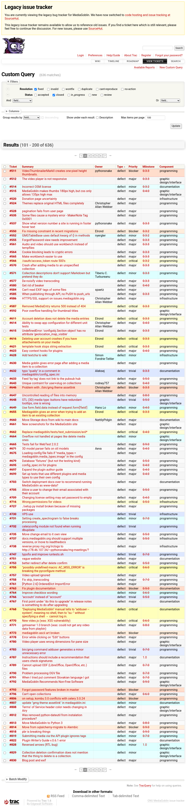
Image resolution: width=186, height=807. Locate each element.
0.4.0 (146, 191)
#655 (12, 412)
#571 (12, 273)
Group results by (12, 117)
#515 (12, 191)
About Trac (130, 55)
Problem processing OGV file (41, 673)
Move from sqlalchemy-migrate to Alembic (50, 727)
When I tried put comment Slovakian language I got (55, 677)
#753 (12, 563)
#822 (12, 740)
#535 (12, 215)
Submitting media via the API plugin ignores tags (54, 736)
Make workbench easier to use (42, 256)
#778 (12, 637)
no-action (130, 89)
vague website (31, 558)
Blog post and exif (34, 760)
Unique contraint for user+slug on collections (51, 383)
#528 (12, 211)
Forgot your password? (168, 55)
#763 (12, 588)
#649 (12, 407)
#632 (12, 371)
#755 (12, 567)
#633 (12, 378)
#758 (12, 579)
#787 (12, 657)
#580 (12, 285)
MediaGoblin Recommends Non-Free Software (52, 682)
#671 (12, 448)
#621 (12, 346)
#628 (12, 355)
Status (29, 94)
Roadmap (133, 61)
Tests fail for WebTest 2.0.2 (40, 444)
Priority (133, 166)
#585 (12, 294)
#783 (12, 649)
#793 (12, 690)
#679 (12, 461)
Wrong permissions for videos (42, 502)
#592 (12, 311)
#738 (12, 546)
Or (157, 100)
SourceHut (95, 28)
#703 (12, 482)
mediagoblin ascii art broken (40, 633)
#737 (12, 538)
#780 (12, 641)
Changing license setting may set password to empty (57, 497)
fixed (41, 89)
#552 (12, 235)
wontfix (70, 89)
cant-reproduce (109, 89)
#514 (12, 186)
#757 (12, 575)
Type (120, 166)
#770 (12, 620)
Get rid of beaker (33, 285)
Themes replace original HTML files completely (53, 203)
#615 (12, 330)
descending (52, 117)
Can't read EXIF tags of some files (44, 289)
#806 (12, 698)
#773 (12, 633)
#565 (12, 256)
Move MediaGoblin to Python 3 (42, 723)
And (8, 100)
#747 (12, 554)
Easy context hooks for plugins (42, 351)
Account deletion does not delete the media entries (55, 318)
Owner (99, 166)
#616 (12, 338)
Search (176, 61)
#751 (12, 558)
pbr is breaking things (36, 731)
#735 (12, 534)
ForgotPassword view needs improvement (49, 240)
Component (167, 166)
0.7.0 (146, 518)
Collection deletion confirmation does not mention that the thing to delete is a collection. (55, 754)
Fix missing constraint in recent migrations (50, 231)
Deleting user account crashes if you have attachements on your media (49, 340)
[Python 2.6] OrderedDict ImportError (46, 584)
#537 (12, 223)
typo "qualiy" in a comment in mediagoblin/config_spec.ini (41, 372)
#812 (12, 715)
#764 (12, 592)
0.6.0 (146, 567)
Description (104, 117)
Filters (14, 81)
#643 (12, 383)
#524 (12, 203)
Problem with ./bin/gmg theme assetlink (48, 387)
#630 (12, 363)
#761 (12, 584)
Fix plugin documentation (39, 588)
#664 (12, 436)
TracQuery (145, 785)
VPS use (27, 514)
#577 (12, 281)
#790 (12, 673)
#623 (12, 351)
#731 (12, 518)
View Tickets (155, 61)
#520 (12, 199)
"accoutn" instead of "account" (42, 597)
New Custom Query (171, 67)
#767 (12, 601)
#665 (12, 444)
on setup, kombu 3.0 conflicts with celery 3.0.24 (53, 698)
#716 (12, 502)
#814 (12, 727)
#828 (12, 744)
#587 (12, 306)
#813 (12, 723)
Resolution (26, 89)
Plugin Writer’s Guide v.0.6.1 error (44, 740)
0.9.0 (146, 444)
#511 (12, 171)
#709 (12, 497)
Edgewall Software (41, 804)
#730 (12, 514)
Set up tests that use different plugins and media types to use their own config (54, 475)
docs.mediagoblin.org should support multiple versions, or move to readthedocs (52, 540)
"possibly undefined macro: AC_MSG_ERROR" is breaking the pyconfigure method (53, 569)
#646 (12, 387)
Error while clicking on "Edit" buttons (45, 637)
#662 (12, 432)
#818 (12, 731)
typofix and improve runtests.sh (43, 554)
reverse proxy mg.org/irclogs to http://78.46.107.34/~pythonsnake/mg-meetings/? (55, 548)
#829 (12, 752)
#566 (12, 261)
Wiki (97, 61)
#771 (12, 625)
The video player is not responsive (44, 179)
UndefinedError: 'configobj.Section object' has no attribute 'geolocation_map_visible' (54, 332)
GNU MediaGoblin (158, 800)
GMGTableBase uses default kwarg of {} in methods (56, 235)
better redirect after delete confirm (44, 563)
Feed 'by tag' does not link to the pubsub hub (51, 378)
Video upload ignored (36, 575)
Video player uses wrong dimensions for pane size (55, 641)
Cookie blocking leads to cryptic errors (47, 252)
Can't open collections (36, 694)
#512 (12, 179)
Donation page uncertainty (39, 199)
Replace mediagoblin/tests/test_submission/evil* (54, 432)
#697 (12, 469)
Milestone (148, 166)
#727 (12, 506)
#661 (12, 424)
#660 (12, 420)
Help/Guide (113, 55)
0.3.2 (146, 186)
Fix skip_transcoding (35, 579)
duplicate (86, 89)
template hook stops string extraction (46, 346)
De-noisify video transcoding (40, 281)
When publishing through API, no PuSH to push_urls (56, 294)
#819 (12, 736)
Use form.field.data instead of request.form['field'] (54, 407)
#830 (12, 760)
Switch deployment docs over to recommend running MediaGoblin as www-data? (57, 483)
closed (60, 94)
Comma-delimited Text (88, 796)
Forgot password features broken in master (50, 690)
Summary (27, 166)
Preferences (95, 55)
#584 (12, 289)
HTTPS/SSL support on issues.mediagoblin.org (53, 298)
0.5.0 (146, 378)
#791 (12, 677)
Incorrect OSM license (36, 186)
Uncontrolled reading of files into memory (49, 395)
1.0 (145, 657)
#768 (12, 609)
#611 (12, 318)
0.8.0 (146, 395)
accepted (43, 94)
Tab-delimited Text (125, 796)
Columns (14, 111)
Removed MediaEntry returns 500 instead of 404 (54, 306)
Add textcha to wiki (34, 355)
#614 (12, 323)
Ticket (13, 166)
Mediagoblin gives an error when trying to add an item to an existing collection (54, 413)
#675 (12, 453)
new (94, 94)
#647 (12, 395)
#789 (12, 665)
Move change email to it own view (44, 534)
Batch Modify (18, 779)
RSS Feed (57, 796)
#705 (12, 490)
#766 (12, 597)
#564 (12, 252)
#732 (12, 526)
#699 (12, 474)
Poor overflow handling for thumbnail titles (50, 311)
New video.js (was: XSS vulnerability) (46, 620)
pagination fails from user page (42, 211)
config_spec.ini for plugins (39, 465)
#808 (12, 707)
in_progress (78, 94)
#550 (12, 231)
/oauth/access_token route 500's (43, 261)
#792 (12, 682)
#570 (12, 265)
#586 (12, 298)
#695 (12, 465)
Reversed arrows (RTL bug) (40, 744)
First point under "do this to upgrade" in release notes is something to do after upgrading (57, 603)
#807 (12, 703)
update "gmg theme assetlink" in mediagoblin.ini (53, 703)
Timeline (113, 61)
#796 (12, 694)
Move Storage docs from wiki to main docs (50, 420)
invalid (54, 89)
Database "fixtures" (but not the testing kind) (51, 461)
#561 (12, 244)
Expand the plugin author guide (42, 469)
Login (80, 55)
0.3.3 (146, 171)
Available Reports (144, 67)
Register (146, 55)
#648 (12, 400)
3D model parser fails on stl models (45, 448)
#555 (12, 240)
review (108, 94)
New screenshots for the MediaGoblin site (49, 424)
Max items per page (132, 117)
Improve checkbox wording (40, 592)
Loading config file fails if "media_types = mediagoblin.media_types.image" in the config (52, 454)
